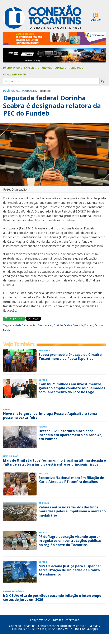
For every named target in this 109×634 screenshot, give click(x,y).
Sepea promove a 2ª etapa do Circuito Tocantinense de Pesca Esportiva (70, 356)
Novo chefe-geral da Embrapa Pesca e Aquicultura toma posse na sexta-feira (50, 415)
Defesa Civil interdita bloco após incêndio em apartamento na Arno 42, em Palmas (70, 435)
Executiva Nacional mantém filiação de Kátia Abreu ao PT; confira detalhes (71, 479)
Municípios (75, 68)
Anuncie (47, 68)
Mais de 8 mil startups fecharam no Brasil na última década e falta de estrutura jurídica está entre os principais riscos (54, 462)
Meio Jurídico (10, 456)
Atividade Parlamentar (23, 325)
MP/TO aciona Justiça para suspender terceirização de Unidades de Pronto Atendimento (70, 570)
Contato (60, 68)
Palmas (43, 426)
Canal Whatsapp (14, 74)
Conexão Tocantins (22, 626)
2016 (27, 91)
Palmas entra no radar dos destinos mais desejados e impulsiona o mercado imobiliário (72, 511)
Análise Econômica (13, 591)
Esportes (44, 350)
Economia (44, 503)
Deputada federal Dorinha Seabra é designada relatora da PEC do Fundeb (52, 105)
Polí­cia (43, 532)
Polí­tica (9, 91)
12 (21, 91)
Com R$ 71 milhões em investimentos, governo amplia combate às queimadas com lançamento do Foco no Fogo (72, 388)
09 (17, 91)
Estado (43, 380)
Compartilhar (14, 318)
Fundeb (88, 325)
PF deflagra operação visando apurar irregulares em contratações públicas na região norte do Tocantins (70, 540)
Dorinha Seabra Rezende (68, 325)
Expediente (31, 68)
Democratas (45, 325)
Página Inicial (12, 68)
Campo (6, 409)
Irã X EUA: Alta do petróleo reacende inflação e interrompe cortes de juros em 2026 (52, 597)
